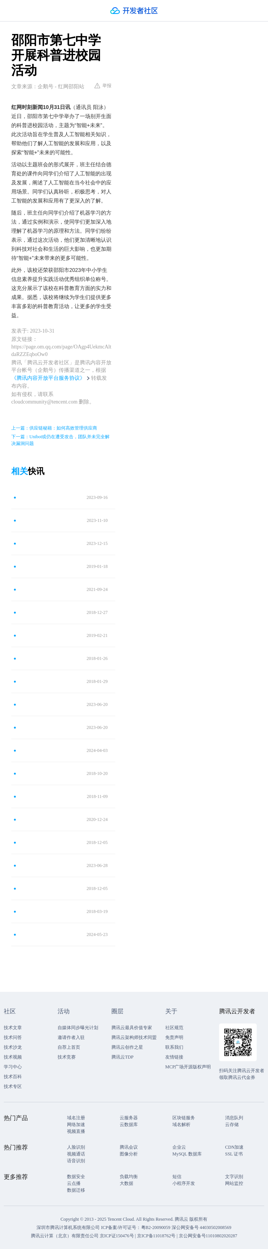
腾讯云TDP (122, 1057)
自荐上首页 (69, 1047)
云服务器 (129, 1117)
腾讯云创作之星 (127, 1047)
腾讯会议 (129, 1147)
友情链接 (174, 1057)
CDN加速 (234, 1147)
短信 (176, 1176)
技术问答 (13, 1037)
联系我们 (174, 1047)
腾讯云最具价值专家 (131, 1027)
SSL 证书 (234, 1154)
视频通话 (76, 1154)
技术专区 (13, 1086)
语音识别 (76, 1160)
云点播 (74, 1183)
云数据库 (129, 1124)
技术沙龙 (13, 1047)
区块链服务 (183, 1117)
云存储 (232, 1124)
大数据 (126, 1183)
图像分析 (129, 1154)
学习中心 (13, 1066)
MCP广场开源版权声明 (188, 1066)
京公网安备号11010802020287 (208, 1235)
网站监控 (234, 1183)
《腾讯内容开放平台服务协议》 (48, 378)
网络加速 (76, 1124)
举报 (102, 86)
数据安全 (76, 1176)
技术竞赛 (67, 1057)
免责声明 (174, 1037)
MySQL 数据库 (187, 1154)
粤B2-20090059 (156, 1227)
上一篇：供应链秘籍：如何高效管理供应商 (54, 428)
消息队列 (234, 1117)
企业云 (179, 1147)
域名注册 (76, 1117)
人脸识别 (76, 1147)
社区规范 (174, 1027)
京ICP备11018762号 (156, 1235)
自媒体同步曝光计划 (78, 1027)
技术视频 (13, 1057)
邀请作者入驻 (71, 1037)
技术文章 (13, 1027)
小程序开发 (183, 1183)
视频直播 (76, 1131)
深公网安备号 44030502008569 (201, 1227)
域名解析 (181, 1124)
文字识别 (234, 1176)
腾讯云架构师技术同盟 (134, 1037)
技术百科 (13, 1076)
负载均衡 (129, 1176)
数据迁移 (76, 1190)
